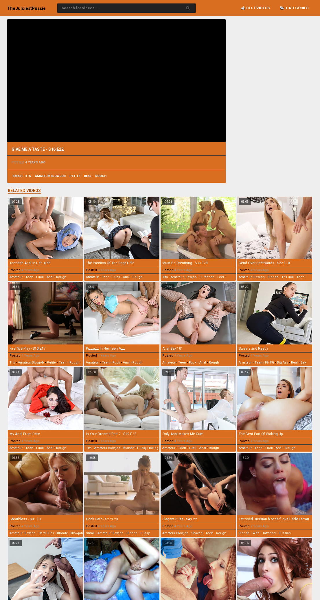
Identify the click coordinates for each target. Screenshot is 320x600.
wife (256, 533)
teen (29, 277)
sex (303, 362)
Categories (294, 8)
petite (74, 176)
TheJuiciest (26, 8)
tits (165, 277)
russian (285, 533)
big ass (282, 362)
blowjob (77, 533)
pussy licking (148, 448)
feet (220, 277)
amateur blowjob (50, 176)
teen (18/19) (264, 362)
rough (100, 176)
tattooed (269, 533)
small (90, 533)
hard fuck (46, 533)
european (207, 277)
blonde (273, 277)
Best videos (255, 8)
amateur (16, 277)
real (87, 176)
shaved (197, 533)
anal (50, 277)
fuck (40, 277)
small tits (21, 176)
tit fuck (288, 277)
